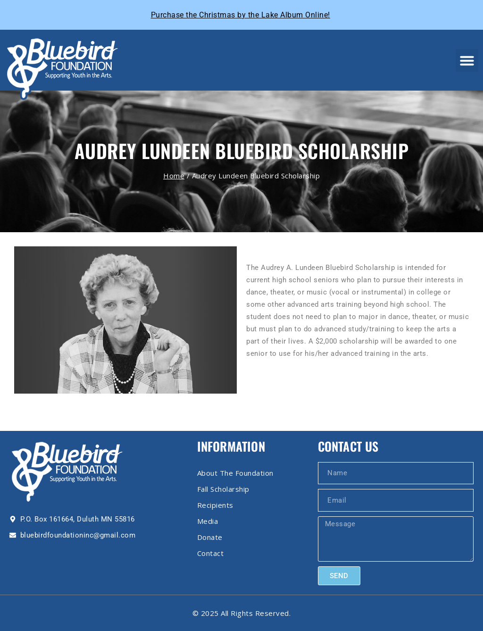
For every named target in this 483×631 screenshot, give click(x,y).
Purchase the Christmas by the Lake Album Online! (240, 14)
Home (173, 175)
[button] (467, 60)
